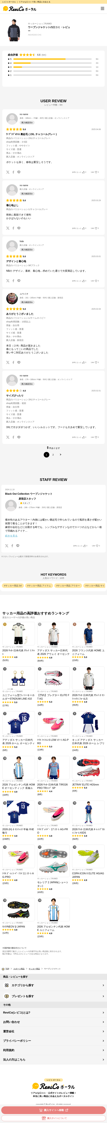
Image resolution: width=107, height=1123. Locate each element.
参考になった (79, 172)
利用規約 (8, 1050)
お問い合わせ (11, 1022)
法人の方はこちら (14, 1059)
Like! (95, 172)
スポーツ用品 (19, 969)
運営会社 (8, 1031)
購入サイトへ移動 (54, 1110)
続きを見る (11, 535)
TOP (7, 969)
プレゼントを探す (18, 996)
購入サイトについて (53, 1118)
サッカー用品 (34, 969)
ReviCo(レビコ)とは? (16, 1012)
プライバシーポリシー (17, 1040)
